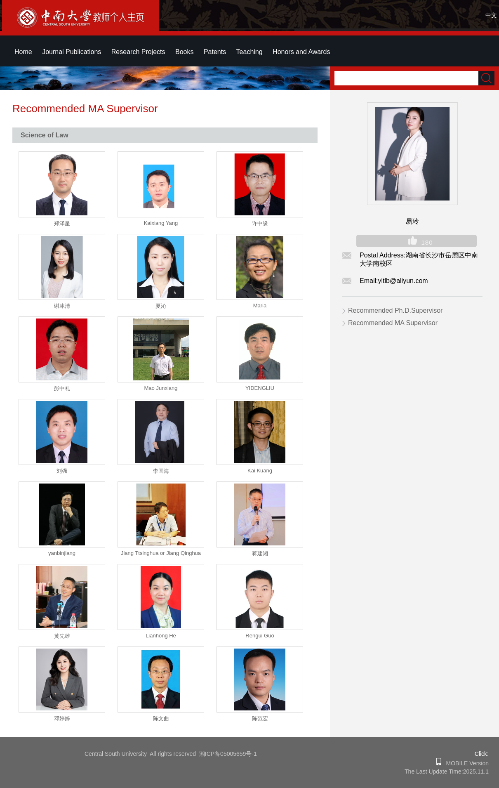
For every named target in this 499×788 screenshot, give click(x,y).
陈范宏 (260, 718)
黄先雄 (62, 636)
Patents (215, 51)
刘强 (61, 471)
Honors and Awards (301, 51)
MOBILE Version (465, 763)
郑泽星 (62, 223)
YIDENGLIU (259, 388)
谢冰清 (62, 306)
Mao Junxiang (161, 388)
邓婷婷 (62, 718)
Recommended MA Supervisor (393, 322)
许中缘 (260, 223)
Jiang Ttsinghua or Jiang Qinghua (161, 553)
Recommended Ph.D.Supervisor (395, 310)
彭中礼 (62, 388)
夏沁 (160, 306)
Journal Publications (71, 51)
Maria (260, 305)
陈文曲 (161, 718)
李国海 (161, 471)
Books (184, 51)
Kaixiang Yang (161, 223)
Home (23, 51)
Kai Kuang (259, 470)
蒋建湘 (260, 553)
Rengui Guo (259, 635)
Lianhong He (161, 635)
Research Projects (138, 51)
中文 (491, 15)
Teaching (249, 51)
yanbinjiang (61, 553)
